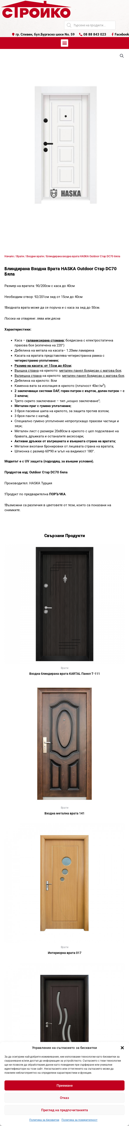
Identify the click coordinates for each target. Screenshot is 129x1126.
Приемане (65, 1086)
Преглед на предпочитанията (64, 1110)
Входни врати (35, 256)
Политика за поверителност (79, 1120)
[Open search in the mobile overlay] (90, 25)
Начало (9, 256)
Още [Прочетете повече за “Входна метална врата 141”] (65, 820)
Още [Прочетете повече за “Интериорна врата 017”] (65, 960)
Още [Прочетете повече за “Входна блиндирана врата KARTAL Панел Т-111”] (65, 681)
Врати (20, 256)
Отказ (64, 1098)
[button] (122, 1048)
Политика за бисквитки (44, 1120)
